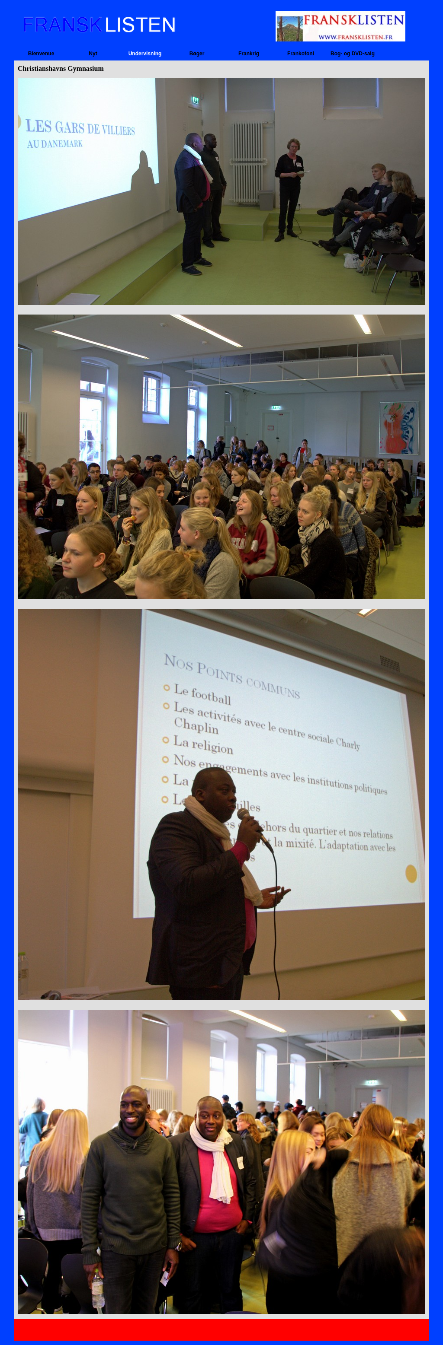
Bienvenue (41, 54)
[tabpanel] (221, 696)
